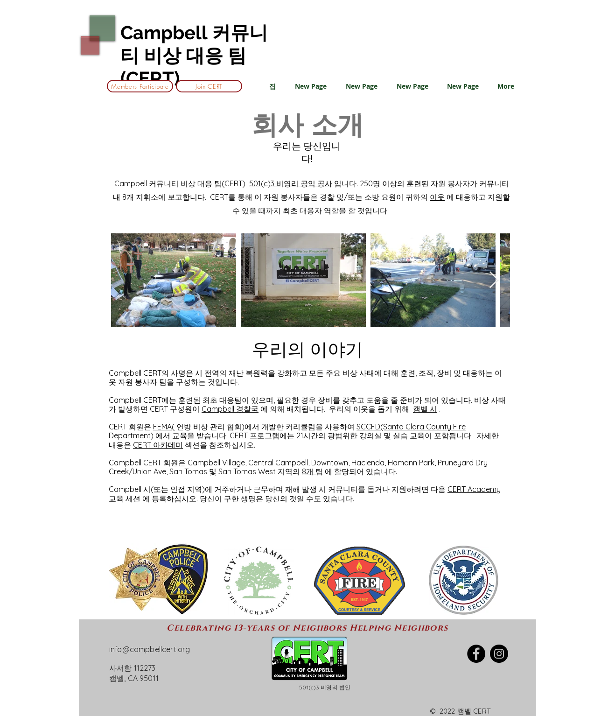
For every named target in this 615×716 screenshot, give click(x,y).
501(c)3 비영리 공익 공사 (290, 183)
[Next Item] (494, 280)
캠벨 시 (425, 409)
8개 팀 (312, 471)
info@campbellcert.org (149, 649)
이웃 (437, 197)
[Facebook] (476, 654)
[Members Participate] (140, 86)
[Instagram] (499, 654)
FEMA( (164, 426)
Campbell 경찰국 (230, 409)
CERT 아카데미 (158, 444)
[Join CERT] (209, 86)
